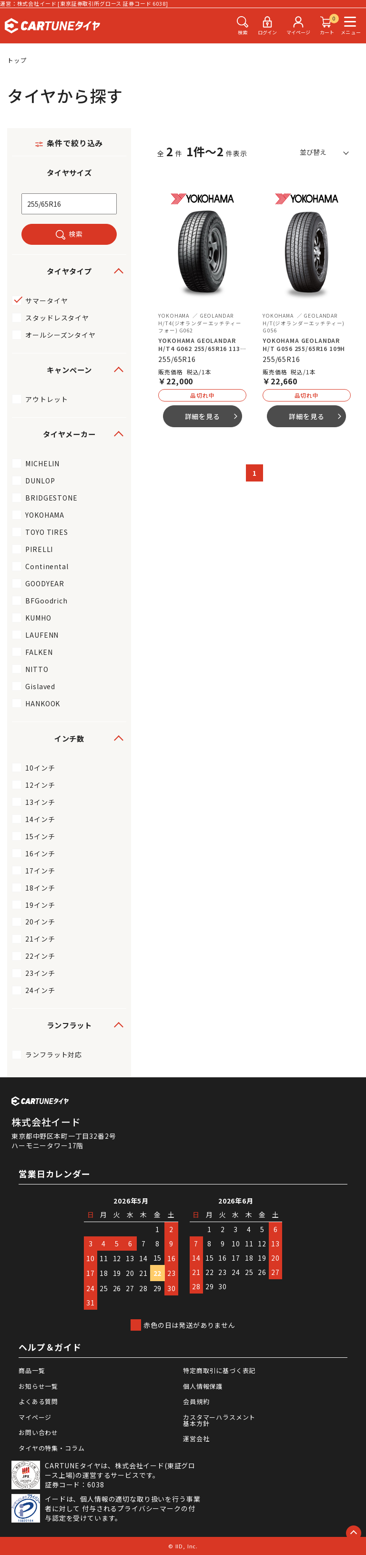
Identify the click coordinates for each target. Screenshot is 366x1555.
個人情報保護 (203, 1386)
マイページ (35, 1417)
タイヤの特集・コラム (51, 1448)
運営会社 (196, 1438)
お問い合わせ (38, 1432)
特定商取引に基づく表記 (219, 1370)
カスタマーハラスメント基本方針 (219, 1420)
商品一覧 (32, 1370)
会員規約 (196, 1401)
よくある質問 (38, 1401)
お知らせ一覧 (38, 1386)
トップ (17, 60)
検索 (76, 234)
